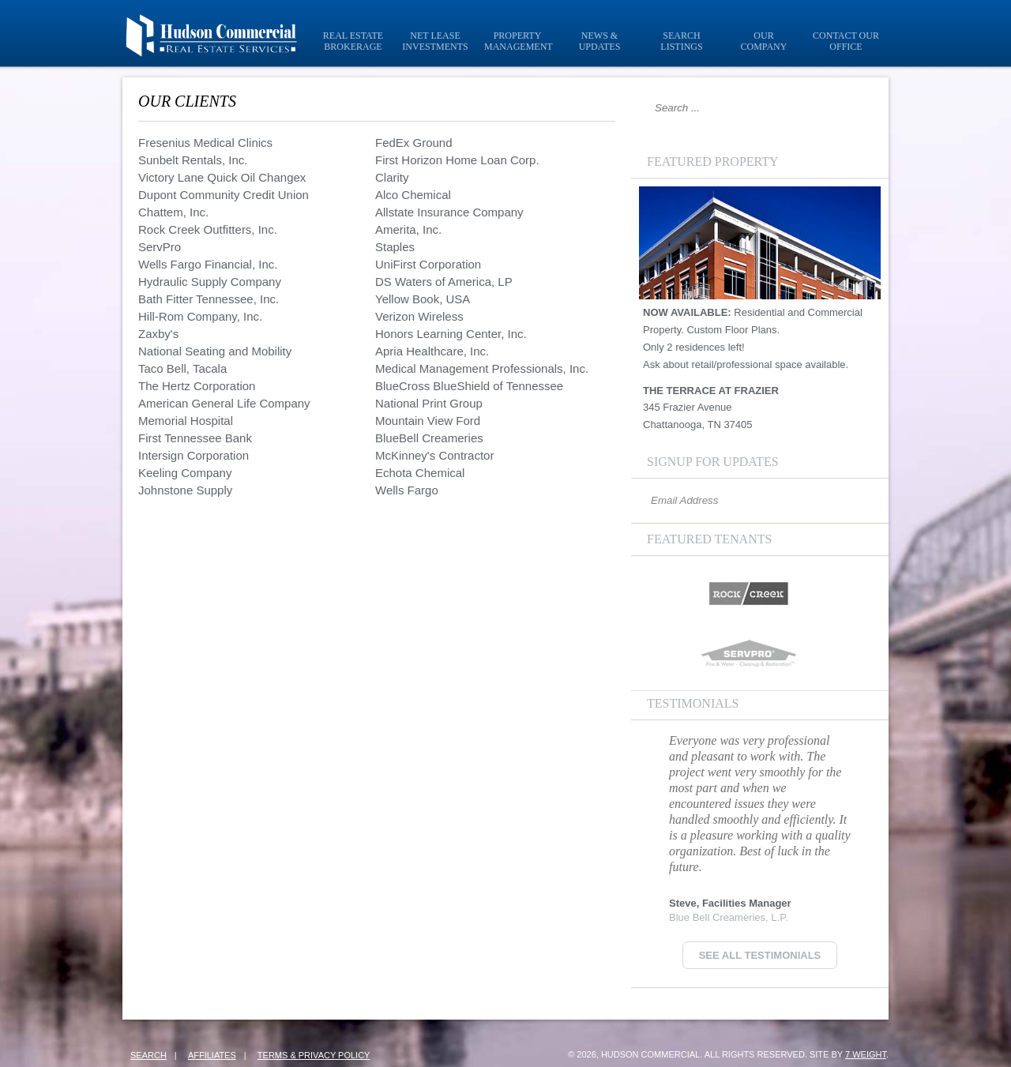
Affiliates (212, 1055)
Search (148, 1055)
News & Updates (600, 41)
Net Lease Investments (435, 41)
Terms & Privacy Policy (313, 1055)
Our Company (764, 41)
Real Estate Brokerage (353, 41)
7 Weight (865, 1054)
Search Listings (681, 41)
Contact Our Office (846, 41)
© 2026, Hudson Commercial (634, 1054)
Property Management (518, 41)
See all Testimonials (760, 955)
